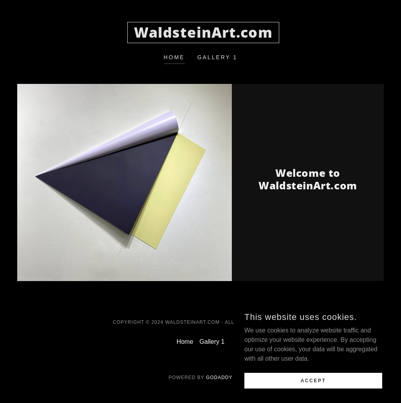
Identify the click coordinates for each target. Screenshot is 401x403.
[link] (203, 35)
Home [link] (174, 57)
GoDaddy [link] (219, 377)
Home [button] (185, 341)
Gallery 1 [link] (217, 57)
